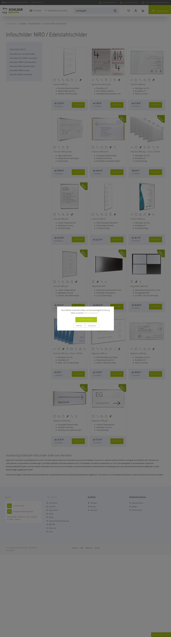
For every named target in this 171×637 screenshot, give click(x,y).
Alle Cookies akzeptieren (86, 320)
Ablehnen (79, 325)
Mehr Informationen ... (92, 313)
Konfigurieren (92, 325)
